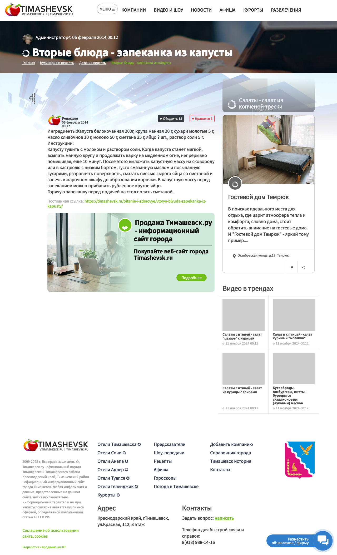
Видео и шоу (168, 10)
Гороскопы (165, 477)
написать (224, 518)
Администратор (52, 37)
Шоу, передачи (169, 452)
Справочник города (230, 452)
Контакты (220, 469)
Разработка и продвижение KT (44, 546)
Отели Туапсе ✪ (113, 477)
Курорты (253, 10)
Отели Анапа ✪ (112, 461)
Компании (133, 10)
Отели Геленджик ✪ (117, 486)
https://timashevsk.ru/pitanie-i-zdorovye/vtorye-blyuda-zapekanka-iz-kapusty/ (126, 203)
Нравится (202, 118)
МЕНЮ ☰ (107, 9)
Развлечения (286, 10)
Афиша (227, 10)
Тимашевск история (230, 461)
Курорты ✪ (108, 494)
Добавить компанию (231, 444)
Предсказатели (169, 444)
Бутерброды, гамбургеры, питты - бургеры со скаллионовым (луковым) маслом (289, 395)
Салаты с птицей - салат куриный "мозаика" (292, 336)
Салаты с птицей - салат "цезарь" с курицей (242, 336)
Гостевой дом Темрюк (258, 196)
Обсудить (171, 118)
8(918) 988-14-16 (198, 542)
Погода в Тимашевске (176, 486)
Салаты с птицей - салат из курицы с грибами (242, 390)
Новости (201, 10)
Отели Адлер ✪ (112, 469)
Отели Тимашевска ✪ (119, 444)
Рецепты (163, 461)
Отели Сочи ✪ (111, 452)
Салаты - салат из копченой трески (255, 103)
